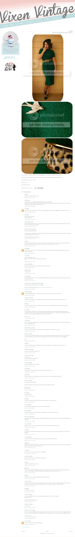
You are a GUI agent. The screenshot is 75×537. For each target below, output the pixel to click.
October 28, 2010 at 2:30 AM (30, 280)
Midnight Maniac (28, 388)
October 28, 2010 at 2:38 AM (30, 289)
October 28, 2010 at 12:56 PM (30, 453)
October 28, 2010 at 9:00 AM (30, 427)
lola (25, 462)
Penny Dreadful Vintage (29, 229)
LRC (25, 429)
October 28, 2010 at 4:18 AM (30, 307)
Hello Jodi (26, 410)
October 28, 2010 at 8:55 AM (30, 414)
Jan (25, 241)
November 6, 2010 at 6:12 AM (30, 524)
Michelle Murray (28, 349)
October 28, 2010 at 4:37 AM (30, 331)
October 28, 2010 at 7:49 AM (30, 377)
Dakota (26, 200)
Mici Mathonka (27, 264)
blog (29, 316)
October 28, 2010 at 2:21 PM (30, 465)
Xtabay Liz (27, 481)
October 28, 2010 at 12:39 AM (30, 253)
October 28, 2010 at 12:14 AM (30, 219)
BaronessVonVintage (28, 327)
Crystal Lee (27, 423)
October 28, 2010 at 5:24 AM (30, 352)
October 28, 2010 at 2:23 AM (30, 273)
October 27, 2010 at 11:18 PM (30, 212)
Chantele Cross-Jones (29, 510)
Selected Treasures (28, 355)
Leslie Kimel (27, 437)
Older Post (71, 531)
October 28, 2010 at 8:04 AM (30, 390)
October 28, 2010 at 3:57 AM (30, 301)
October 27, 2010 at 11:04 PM (30, 206)
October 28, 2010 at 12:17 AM (30, 226)
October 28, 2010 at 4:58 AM (30, 346)
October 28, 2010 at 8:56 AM (30, 421)
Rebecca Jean (27, 380)
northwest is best (28, 297)
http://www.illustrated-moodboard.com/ (45, 287)
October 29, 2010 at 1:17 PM (30, 501)
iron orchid (27, 404)
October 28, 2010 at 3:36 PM (30, 472)
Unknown (26, 521)
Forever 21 (26, 182)
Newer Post (23, 531)
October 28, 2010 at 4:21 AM (30, 318)
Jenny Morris (27, 494)
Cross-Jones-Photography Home (30, 516)
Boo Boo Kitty (27, 333)
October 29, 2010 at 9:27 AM (30, 491)
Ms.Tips (26, 368)
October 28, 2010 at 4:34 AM (30, 325)
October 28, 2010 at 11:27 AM (30, 447)
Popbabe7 (26, 270)
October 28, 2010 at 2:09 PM (30, 459)
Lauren (26, 320)
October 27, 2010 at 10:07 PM (30, 197)
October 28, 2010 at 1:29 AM (30, 261)
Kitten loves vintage (28, 416)
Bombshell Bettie (28, 221)
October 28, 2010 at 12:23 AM (30, 238)
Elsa (25, 303)
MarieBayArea (27, 504)
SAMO (26, 255)
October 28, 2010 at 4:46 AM (30, 340)
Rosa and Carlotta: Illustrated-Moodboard (33, 283)
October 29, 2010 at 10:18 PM (30, 507)
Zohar (26, 208)
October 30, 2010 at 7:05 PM (30, 518)
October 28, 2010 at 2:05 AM (30, 267)
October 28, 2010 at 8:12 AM (30, 396)
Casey (26, 309)
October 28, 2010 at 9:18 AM (30, 434)
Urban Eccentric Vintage (31, 179)
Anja (25, 214)
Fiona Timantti (27, 456)
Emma (26, 374)
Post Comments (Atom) (49, 533)
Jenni (26, 450)
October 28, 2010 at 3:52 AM (30, 295)
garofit (26, 248)
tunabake (26, 276)
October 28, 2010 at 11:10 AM (30, 440)
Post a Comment (26, 527)
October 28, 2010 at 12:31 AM (30, 245)
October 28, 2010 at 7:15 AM (30, 366)
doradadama (27, 291)
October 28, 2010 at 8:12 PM (30, 485)
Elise (25, 398)
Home (47, 531)
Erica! (26, 392)
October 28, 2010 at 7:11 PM (30, 478)
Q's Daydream (27, 362)
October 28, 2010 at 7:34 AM (30, 372)
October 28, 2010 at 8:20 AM (30, 402)
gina (25, 475)
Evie (25, 343)
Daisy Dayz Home (28, 515)
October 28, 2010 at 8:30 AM (30, 408)
